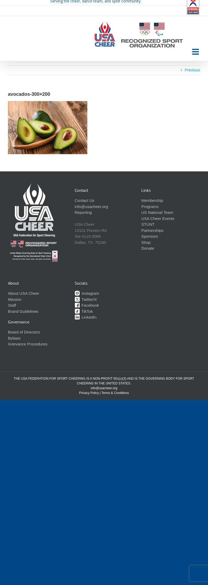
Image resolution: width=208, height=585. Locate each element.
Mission (14, 299)
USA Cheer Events (157, 218)
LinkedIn (86, 317)
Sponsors (149, 236)
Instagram (87, 293)
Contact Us (84, 200)
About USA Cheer (23, 293)
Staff (12, 305)
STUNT (148, 224)
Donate (147, 248)
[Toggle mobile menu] (196, 52)
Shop (146, 242)
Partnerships (152, 230)
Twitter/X (86, 299)
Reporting (83, 212)
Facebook (87, 305)
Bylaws (14, 338)
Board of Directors (24, 332)
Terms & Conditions (115, 393)
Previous (192, 70)
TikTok (84, 311)
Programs (150, 206)
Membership (152, 200)
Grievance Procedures (27, 344)
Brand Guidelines (23, 311)
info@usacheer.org (91, 206)
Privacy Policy (89, 393)
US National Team (157, 212)
